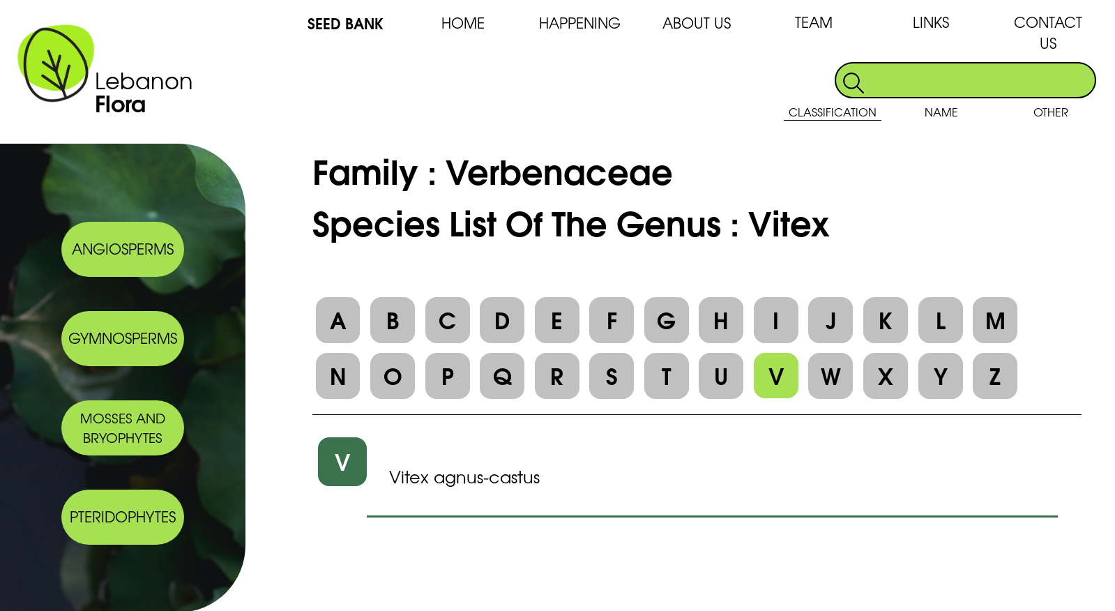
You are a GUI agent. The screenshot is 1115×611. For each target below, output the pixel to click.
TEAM (814, 21)
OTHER (1050, 111)
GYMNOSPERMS (122, 337)
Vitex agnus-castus (464, 476)
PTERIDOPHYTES (123, 516)
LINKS (931, 21)
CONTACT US (1048, 32)
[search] (981, 80)
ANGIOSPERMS (123, 248)
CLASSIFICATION (833, 112)
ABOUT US (696, 22)
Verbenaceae (559, 169)
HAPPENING (580, 22)
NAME (941, 111)
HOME (463, 22)
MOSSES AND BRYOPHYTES (122, 427)
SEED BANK (346, 22)
